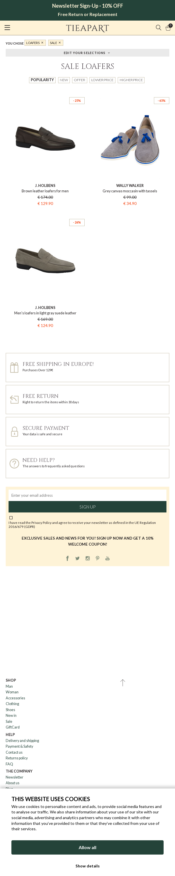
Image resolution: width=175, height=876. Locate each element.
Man (9, 686)
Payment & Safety (19, 746)
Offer (79, 80)
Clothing (12, 704)
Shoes (10, 710)
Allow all (87, 847)
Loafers (33, 43)
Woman (12, 692)
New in (11, 715)
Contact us (14, 752)
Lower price (102, 80)
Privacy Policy (41, 522)
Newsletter (14, 777)
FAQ (9, 764)
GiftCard (13, 727)
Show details (88, 866)
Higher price (131, 80)
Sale (53, 43)
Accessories (15, 698)
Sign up (87, 506)
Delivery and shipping (22, 741)
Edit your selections (85, 52)
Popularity (42, 80)
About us (12, 783)
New (64, 80)
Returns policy (17, 758)
